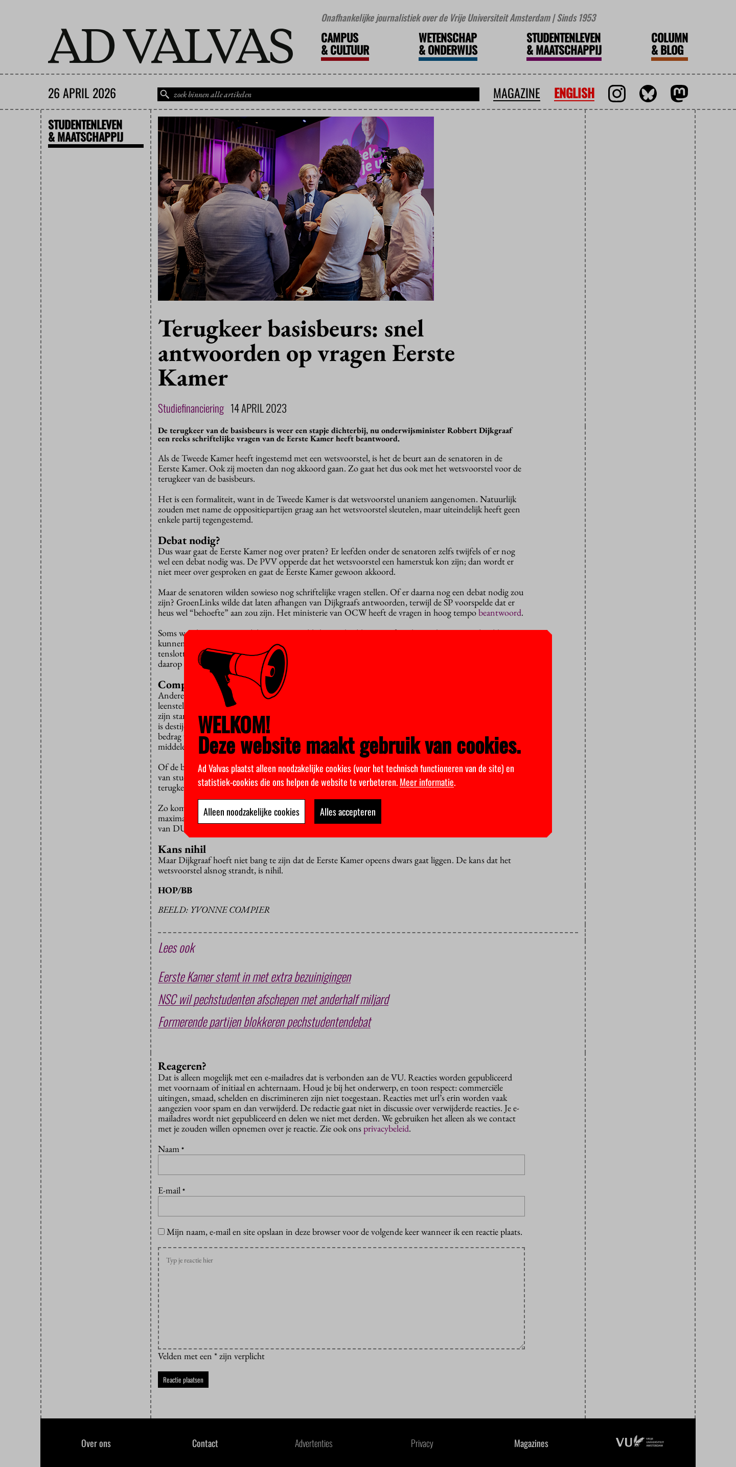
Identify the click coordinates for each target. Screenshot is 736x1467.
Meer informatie (427, 781)
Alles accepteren (348, 811)
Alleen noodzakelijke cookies (251, 811)
